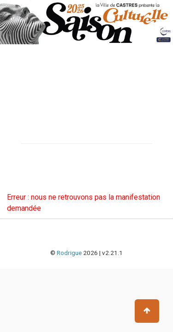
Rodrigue (69, 252)
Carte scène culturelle (43, 154)
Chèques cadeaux (38, 170)
